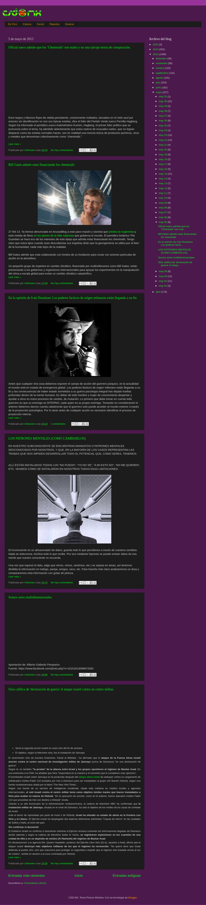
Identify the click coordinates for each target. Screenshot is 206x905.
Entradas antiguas (127, 875)
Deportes (54, 24)
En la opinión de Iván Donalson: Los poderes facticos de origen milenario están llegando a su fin (72, 298)
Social (40, 24)
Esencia (69, 24)
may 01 (163, 285)
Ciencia (27, 24)
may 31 (163, 96)
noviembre (162, 63)
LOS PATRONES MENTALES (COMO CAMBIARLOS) (47, 438)
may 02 (163, 281)
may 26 (163, 120)
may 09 (163, 202)
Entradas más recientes (26, 875)
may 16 (163, 169)
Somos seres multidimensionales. (30, 597)
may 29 (163, 106)
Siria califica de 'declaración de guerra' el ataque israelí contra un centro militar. (61, 689)
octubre (160, 68)
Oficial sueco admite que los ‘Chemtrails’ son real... (173, 228)
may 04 (163, 271)
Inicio (79, 875)
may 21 (163, 144)
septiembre (162, 73)
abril (158, 291)
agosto (160, 77)
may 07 (163, 212)
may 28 (163, 111)
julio (158, 82)
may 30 (163, 101)
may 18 (163, 159)
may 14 (163, 178)
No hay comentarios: (62, 150)
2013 (156, 54)
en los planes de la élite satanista (54, 235)
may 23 (163, 135)
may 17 (163, 164)
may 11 (163, 193)
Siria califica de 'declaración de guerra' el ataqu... (175, 264)
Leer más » (14, 144)
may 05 (163, 222)
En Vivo (12, 24)
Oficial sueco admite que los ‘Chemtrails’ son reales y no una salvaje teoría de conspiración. (69, 47)
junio (159, 87)
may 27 (163, 115)
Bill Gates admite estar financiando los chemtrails (41, 165)
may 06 (163, 217)
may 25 (163, 125)
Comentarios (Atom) (35, 883)
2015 (156, 44)
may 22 (163, 140)
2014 (156, 49)
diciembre (161, 58)
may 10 (163, 197)
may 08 (163, 207)
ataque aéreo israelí (89, 777)
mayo (159, 92)
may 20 (163, 149)
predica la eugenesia (121, 231)
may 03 (163, 276)
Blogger (132, 897)
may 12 (163, 188)
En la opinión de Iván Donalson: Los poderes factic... (175, 243)
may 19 (163, 154)
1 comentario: (59, 423)
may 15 (163, 173)
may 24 (163, 130)
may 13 (163, 183)
